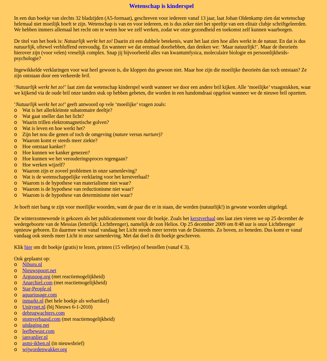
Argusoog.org (36, 276)
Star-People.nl (36, 288)
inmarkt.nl (32, 300)
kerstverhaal (202, 218)
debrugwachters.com (43, 313)
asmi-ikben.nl (36, 343)
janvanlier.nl (35, 337)
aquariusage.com (39, 294)
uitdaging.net (35, 325)
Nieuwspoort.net (39, 270)
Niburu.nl (32, 264)
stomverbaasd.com (41, 319)
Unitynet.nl (33, 307)
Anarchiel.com (37, 282)
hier (28, 247)
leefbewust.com (38, 331)
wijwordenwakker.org (44, 349)
